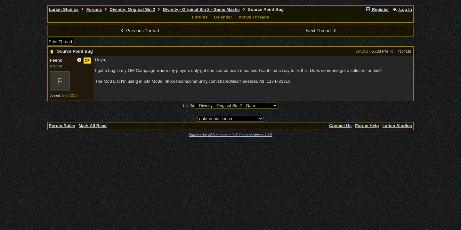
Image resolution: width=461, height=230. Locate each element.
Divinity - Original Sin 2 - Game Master (201, 9)
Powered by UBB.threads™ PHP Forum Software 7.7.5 (230, 135)
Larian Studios (64, 9)
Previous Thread (139, 30)
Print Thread (60, 41)
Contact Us (340, 125)
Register (377, 9)
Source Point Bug (75, 51)
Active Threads (254, 17)
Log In (402, 9)
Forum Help (367, 125)
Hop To (188, 106)
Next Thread (321, 30)
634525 (405, 51)
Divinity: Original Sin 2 (132, 9)
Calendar (223, 17)
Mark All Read (93, 125)
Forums (94, 9)
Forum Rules (62, 125)
